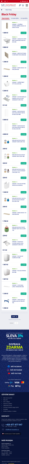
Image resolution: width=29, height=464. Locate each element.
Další (13, 316)
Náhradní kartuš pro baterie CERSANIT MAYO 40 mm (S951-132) (19, 228)
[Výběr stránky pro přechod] (16, 323)
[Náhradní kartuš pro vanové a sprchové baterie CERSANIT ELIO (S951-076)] (7, 200)
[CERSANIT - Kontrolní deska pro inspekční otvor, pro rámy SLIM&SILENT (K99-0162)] (7, 98)
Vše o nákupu (6, 401)
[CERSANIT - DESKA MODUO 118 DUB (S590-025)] (7, 214)
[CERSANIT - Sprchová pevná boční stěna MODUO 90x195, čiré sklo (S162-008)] (7, 113)
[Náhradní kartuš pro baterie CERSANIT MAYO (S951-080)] (7, 156)
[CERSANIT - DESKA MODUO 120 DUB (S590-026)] (7, 69)
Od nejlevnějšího (15, 18)
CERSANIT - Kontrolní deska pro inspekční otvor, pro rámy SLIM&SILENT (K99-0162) (19, 98)
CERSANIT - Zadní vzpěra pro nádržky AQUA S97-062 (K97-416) (18, 301)
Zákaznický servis (7, 405)
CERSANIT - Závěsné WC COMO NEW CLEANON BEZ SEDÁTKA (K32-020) (19, 40)
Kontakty (5, 409)
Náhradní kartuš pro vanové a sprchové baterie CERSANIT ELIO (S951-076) (19, 199)
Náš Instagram (16, 370)
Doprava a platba (7, 403)
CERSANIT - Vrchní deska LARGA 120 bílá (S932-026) (18, 285)
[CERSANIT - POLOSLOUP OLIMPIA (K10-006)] (7, 258)
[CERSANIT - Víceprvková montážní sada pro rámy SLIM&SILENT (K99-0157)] (7, 243)
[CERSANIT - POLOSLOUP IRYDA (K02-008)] (7, 272)
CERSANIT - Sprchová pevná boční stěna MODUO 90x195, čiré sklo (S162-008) (18, 113)
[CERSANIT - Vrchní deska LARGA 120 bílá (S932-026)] (7, 287)
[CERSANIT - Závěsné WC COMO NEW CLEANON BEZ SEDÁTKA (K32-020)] (7, 40)
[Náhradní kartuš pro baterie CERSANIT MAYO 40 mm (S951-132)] (7, 229)
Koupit (24, 32)
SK (7, 1)
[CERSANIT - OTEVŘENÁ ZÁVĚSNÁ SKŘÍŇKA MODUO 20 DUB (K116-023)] (7, 26)
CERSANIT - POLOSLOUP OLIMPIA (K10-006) (17, 256)
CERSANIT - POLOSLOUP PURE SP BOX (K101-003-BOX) (18, 184)
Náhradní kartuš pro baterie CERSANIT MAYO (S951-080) (18, 155)
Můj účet (5, 399)
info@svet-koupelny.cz (12, 429)
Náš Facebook (16, 366)
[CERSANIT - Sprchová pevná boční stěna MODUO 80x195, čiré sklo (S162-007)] (7, 127)
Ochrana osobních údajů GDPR (11, 407)
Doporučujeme (5, 18)
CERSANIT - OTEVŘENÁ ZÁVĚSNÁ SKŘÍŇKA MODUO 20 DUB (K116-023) (19, 26)
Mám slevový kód (7, 398)
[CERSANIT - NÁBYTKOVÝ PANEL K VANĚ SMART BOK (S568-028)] (7, 55)
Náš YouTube (16, 373)
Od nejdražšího (24, 18)
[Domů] (2, 1)
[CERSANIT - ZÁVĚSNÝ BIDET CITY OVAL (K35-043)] (7, 84)
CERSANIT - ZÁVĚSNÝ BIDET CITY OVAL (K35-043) (18, 83)
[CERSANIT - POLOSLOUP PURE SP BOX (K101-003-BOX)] (7, 185)
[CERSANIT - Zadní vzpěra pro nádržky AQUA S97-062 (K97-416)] (7, 301)
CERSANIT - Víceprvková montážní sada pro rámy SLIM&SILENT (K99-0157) (17, 243)
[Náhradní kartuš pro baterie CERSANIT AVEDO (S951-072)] (7, 142)
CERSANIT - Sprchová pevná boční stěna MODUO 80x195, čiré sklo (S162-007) (18, 127)
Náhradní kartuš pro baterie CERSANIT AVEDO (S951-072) (18, 141)
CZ (5, 1)
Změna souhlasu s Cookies (9, 411)
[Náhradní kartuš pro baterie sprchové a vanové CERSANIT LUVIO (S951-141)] (7, 171)
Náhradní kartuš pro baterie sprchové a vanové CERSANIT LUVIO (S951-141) (18, 171)
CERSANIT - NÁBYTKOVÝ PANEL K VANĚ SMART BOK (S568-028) (19, 54)
